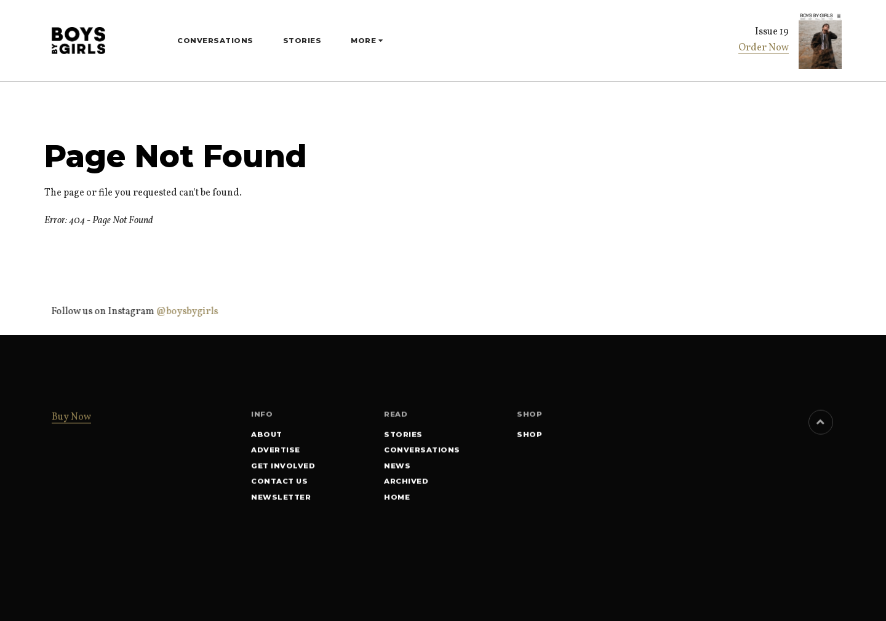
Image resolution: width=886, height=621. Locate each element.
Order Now (763, 48)
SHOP (529, 436)
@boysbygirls (185, 311)
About (266, 436)
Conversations (215, 40)
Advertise (275, 452)
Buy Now (71, 419)
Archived (406, 483)
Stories (302, 40)
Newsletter (281, 498)
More (364, 40)
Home (397, 498)
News (397, 467)
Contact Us (279, 483)
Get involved (283, 467)
